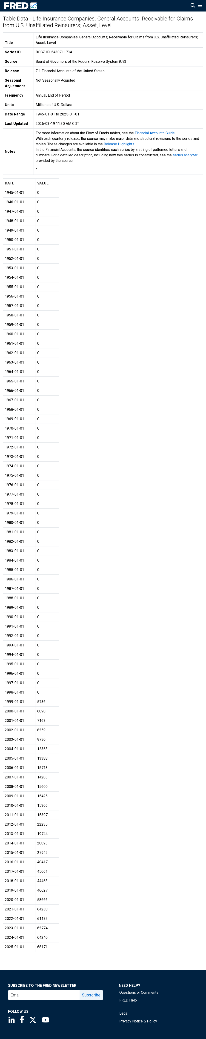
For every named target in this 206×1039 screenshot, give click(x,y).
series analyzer (185, 155)
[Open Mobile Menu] (200, 6)
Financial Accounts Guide (155, 133)
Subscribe (91, 995)
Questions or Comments (138, 992)
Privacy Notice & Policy (138, 1021)
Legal (123, 1013)
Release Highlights (119, 144)
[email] (44, 995)
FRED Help (128, 1000)
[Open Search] (193, 6)
